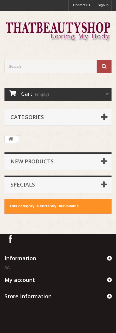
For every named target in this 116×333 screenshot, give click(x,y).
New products (32, 161)
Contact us (81, 5)
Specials (22, 184)
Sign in (103, 5)
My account (19, 279)
